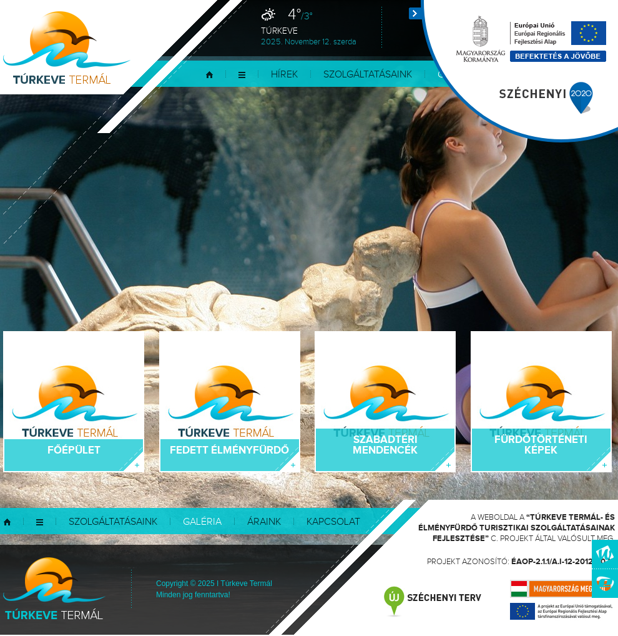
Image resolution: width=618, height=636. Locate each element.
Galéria (202, 522)
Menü (242, 75)
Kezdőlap (209, 75)
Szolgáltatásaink (367, 75)
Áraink (264, 522)
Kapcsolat (333, 522)
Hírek (284, 75)
